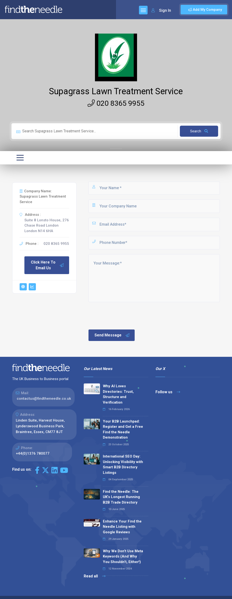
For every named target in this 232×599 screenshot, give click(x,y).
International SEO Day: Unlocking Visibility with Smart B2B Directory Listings (123, 464)
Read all (94, 576)
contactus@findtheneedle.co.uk (44, 398)
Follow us (167, 392)
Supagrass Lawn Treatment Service (116, 91)
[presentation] (124, 315)
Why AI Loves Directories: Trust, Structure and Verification (118, 394)
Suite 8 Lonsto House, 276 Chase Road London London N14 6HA (46, 225)
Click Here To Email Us (47, 265)
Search (199, 131)
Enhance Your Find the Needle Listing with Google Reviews (122, 526)
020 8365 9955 (116, 103)
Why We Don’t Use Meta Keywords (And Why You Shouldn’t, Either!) (123, 556)
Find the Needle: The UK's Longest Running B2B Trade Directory (121, 497)
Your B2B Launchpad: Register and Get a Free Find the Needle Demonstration (123, 429)
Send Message (112, 335)
